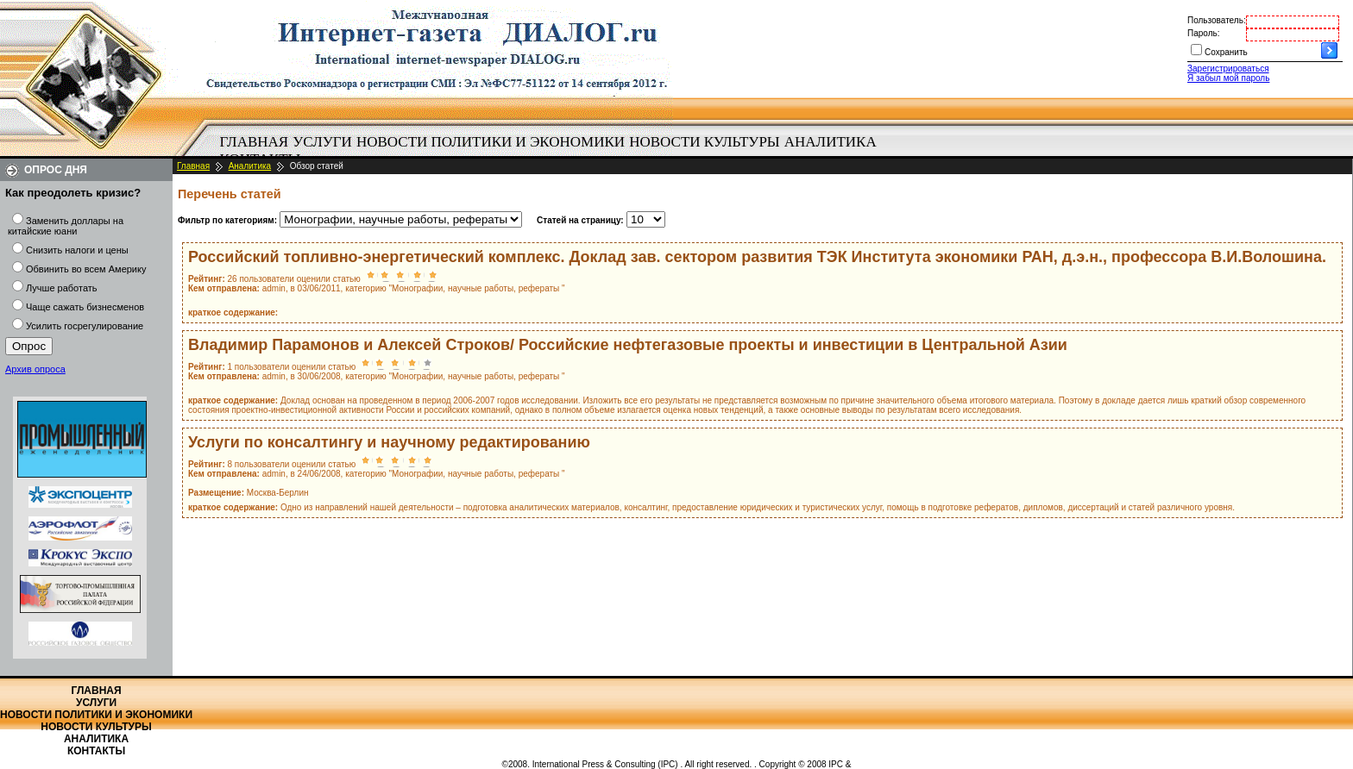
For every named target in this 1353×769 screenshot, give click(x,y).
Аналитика (830, 142)
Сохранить (1226, 52)
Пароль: (1203, 33)
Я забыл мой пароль (1228, 78)
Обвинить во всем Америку (86, 269)
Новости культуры (704, 142)
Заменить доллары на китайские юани (65, 226)
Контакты (96, 751)
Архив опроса (35, 369)
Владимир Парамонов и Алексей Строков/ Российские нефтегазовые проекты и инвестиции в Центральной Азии (627, 344)
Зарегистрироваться (1228, 68)
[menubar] (552, 151)
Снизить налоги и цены (77, 250)
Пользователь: (1216, 20)
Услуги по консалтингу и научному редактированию (389, 442)
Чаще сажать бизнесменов (85, 307)
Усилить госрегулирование (84, 326)
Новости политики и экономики (490, 142)
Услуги (322, 142)
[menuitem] (254, 142)
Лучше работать (62, 288)
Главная (254, 142)
